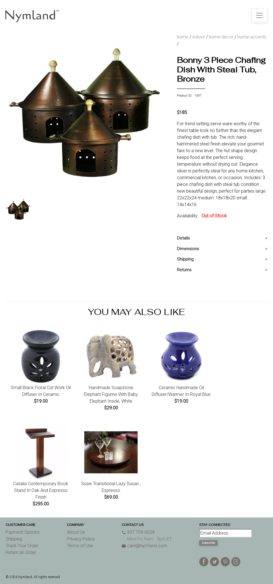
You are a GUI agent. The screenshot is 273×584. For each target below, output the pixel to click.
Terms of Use (80, 545)
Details (183, 238)
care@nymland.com (144, 545)
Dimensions (188, 248)
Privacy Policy (81, 539)
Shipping (185, 259)
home (182, 37)
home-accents (251, 37)
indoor (198, 37)
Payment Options (23, 532)
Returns (184, 269)
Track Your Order (22, 545)
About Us (76, 532)
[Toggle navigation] (259, 15)
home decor (221, 37)
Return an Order (21, 552)
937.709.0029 (138, 532)
